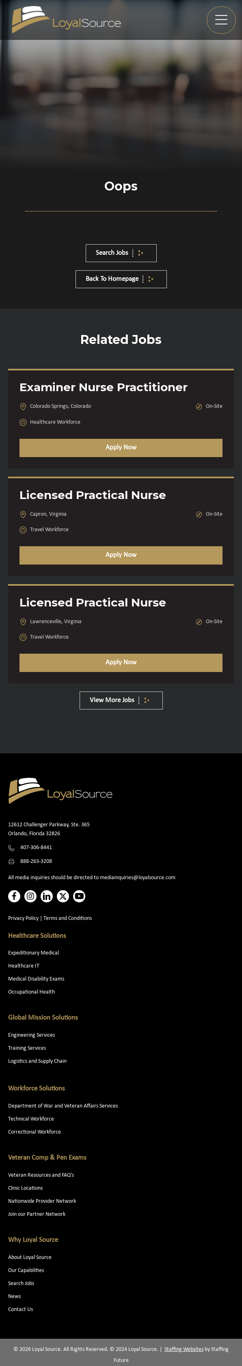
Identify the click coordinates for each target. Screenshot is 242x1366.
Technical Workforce (31, 1119)
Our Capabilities (26, 1270)
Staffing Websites (183, 1349)
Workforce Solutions (36, 1088)
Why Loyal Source (33, 1240)
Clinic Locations (25, 1188)
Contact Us (20, 1310)
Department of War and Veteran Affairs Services (63, 1106)
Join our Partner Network (36, 1214)
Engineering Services (31, 1035)
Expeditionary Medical (33, 953)
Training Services (27, 1048)
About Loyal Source (30, 1257)
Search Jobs (21, 1284)
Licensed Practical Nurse (92, 495)
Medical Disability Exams (36, 979)
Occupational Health (31, 992)
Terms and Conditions (67, 918)
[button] (221, 20)
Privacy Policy (23, 918)
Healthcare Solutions (37, 936)
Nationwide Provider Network (42, 1201)
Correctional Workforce (34, 1132)
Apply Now (121, 447)
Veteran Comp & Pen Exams (47, 1157)
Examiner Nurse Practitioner (103, 387)
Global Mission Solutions (43, 1017)
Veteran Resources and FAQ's (41, 1175)
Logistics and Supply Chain (37, 1061)
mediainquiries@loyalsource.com (137, 878)
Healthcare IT (24, 966)
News (14, 1297)
